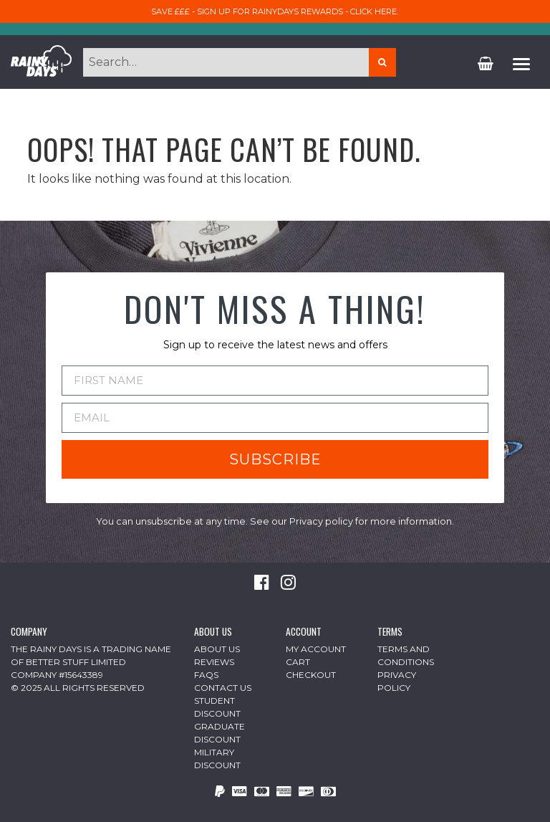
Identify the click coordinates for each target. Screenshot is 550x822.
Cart (298, 661)
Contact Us (222, 687)
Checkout (311, 674)
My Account (316, 649)
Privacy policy (321, 521)
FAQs (206, 674)
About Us (217, 649)
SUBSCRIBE (275, 459)
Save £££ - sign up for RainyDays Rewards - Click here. (274, 11)
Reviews (214, 661)
